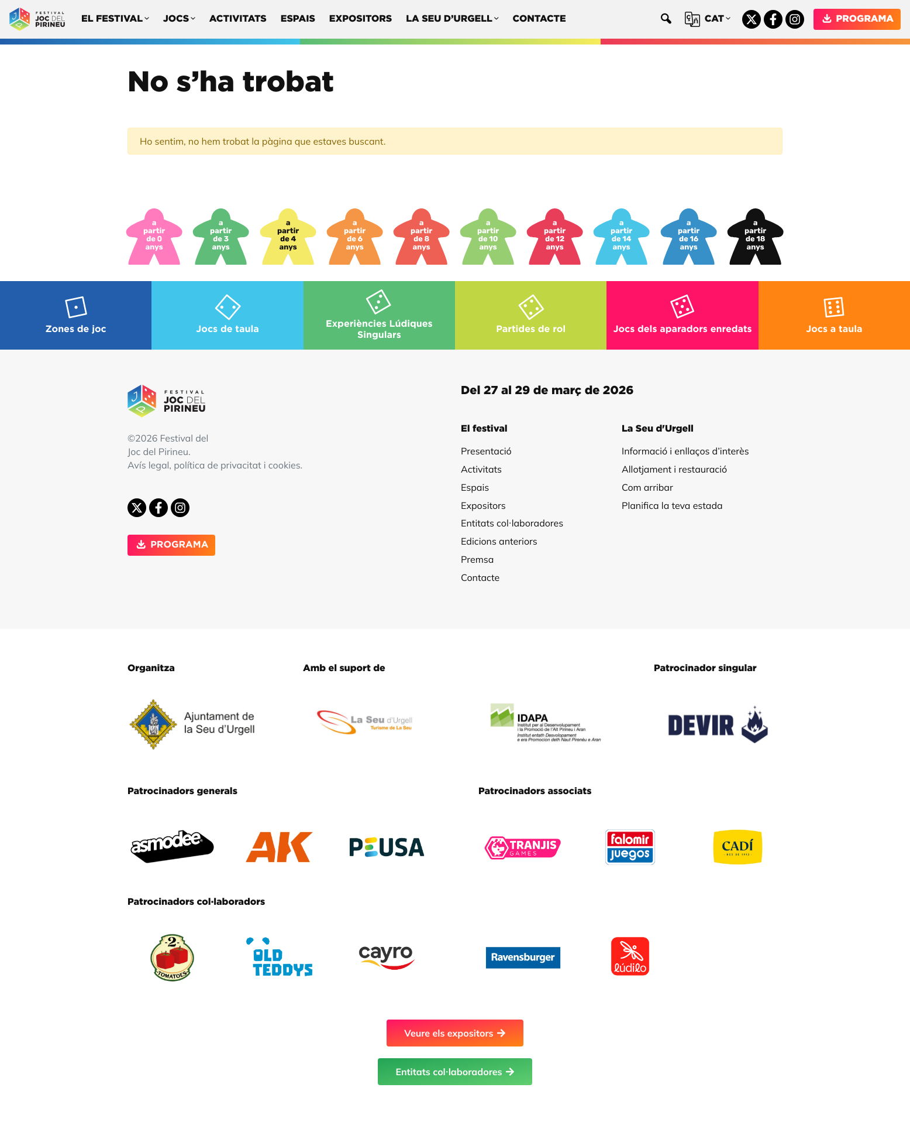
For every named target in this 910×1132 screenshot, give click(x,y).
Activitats (238, 19)
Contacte (539, 19)
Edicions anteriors (499, 541)
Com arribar (647, 487)
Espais (298, 19)
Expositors (360, 19)
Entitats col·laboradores (512, 523)
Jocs (179, 19)
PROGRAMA (857, 19)
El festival (115, 19)
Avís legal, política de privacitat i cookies (214, 465)
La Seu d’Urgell (452, 19)
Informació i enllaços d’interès (685, 451)
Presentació (486, 451)
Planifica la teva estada (672, 505)
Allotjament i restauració (674, 469)
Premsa (477, 559)
